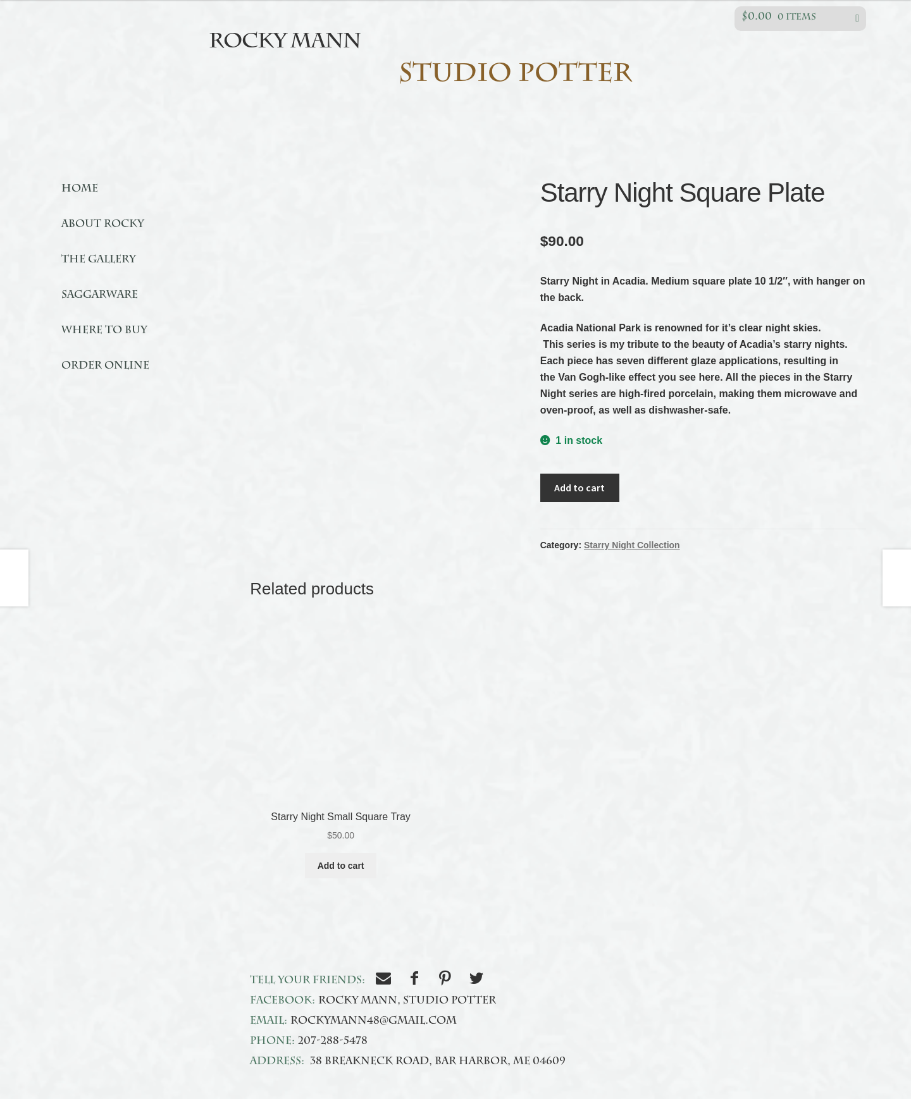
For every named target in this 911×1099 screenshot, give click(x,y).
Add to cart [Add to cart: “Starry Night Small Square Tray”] (341, 866)
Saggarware (99, 296)
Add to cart (579, 487)
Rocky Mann (285, 43)
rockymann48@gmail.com (373, 1022)
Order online (105, 367)
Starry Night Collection (632, 545)
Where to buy (104, 331)
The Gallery (98, 260)
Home (79, 190)
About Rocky (102, 225)
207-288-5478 (333, 1042)
